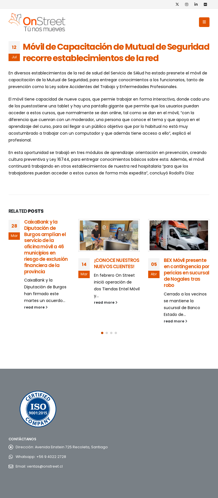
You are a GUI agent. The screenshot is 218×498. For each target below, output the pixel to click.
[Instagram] (186, 4)
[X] (177, 4)
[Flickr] (205, 4)
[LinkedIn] (196, 4)
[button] (204, 22)
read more (36, 307)
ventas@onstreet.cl (45, 466)
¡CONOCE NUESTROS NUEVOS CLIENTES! (116, 263)
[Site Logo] (37, 22)
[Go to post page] (109, 235)
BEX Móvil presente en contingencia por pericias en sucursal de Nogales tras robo (186, 272)
